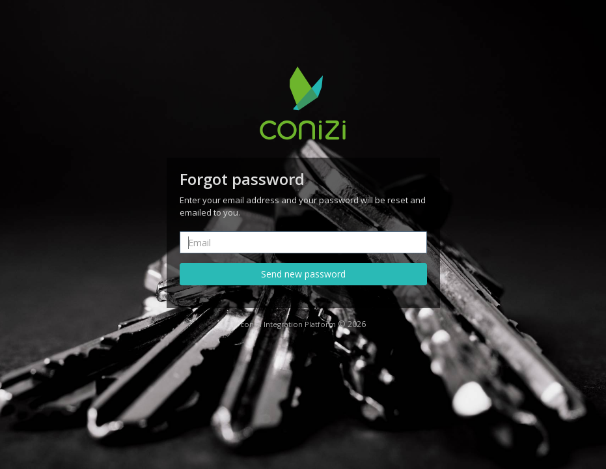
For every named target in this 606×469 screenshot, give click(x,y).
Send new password (303, 274)
